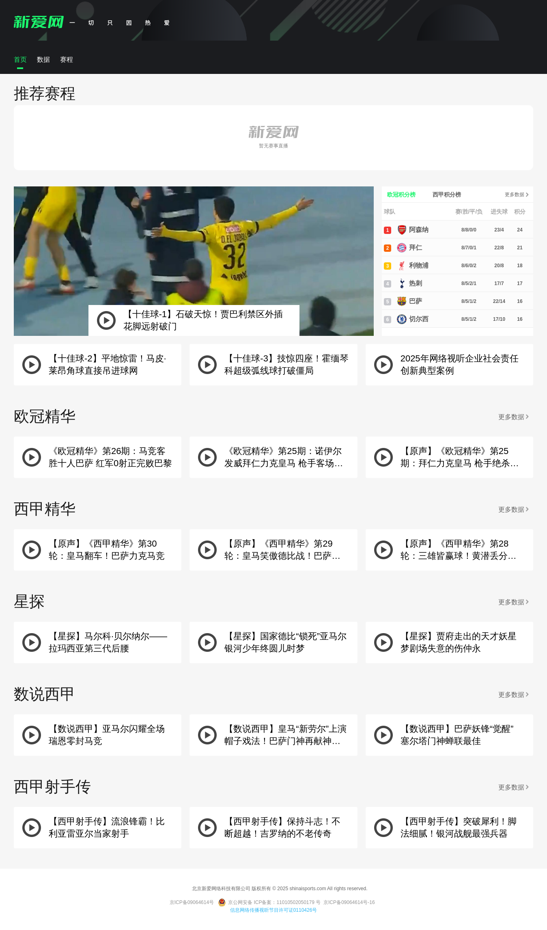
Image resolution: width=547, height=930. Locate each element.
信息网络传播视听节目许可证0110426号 (273, 910)
